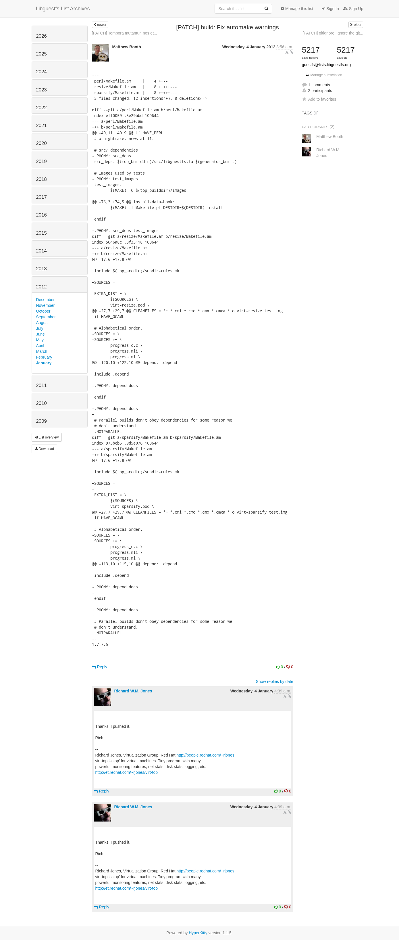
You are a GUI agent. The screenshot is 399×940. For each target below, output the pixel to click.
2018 (41, 179)
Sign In (330, 8)
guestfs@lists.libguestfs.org (326, 64)
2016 (41, 215)
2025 (41, 54)
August (42, 322)
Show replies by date (274, 681)
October (43, 311)
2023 (41, 90)
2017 (41, 197)
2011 (41, 385)
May (40, 340)
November (45, 305)
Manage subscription (323, 75)
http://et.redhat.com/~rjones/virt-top (126, 772)
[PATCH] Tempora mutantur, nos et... (124, 33)
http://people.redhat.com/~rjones (205, 755)
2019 (41, 161)
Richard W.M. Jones (133, 691)
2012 (41, 287)
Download (44, 449)
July (39, 328)
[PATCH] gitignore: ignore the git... (332, 33)
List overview (47, 437)
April (40, 345)
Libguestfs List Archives (63, 9)
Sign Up (353, 8)
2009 (41, 421)
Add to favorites (319, 99)
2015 (41, 233)
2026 (41, 36)
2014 (41, 251)
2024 (41, 71)
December (45, 299)
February (44, 357)
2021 (41, 125)
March (41, 351)
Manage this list (297, 8)
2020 (41, 143)
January (44, 363)
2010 (41, 403)
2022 (41, 107)
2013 (41, 268)
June (40, 334)
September (46, 317)
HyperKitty (198, 933)
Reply (99, 667)
